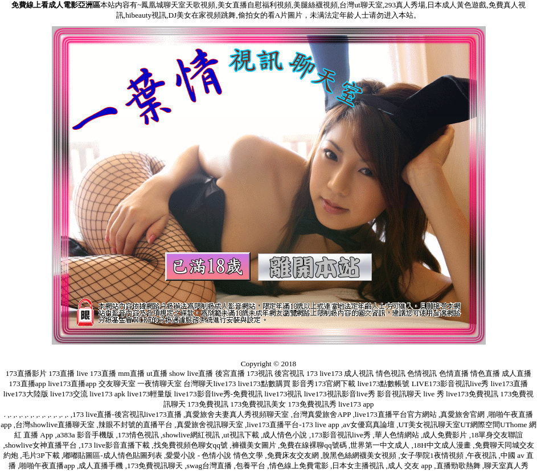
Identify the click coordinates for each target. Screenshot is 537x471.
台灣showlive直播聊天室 (55, 424)
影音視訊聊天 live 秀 (410, 394)
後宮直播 (230, 373)
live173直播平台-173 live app (294, 424)
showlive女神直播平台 (42, 445)
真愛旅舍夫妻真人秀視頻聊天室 (237, 414)
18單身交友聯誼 (497, 435)
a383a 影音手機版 (86, 435)
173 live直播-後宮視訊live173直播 (127, 414)
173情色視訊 (139, 435)
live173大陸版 (25, 394)
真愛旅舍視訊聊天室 (211, 424)
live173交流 (69, 394)
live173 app (356, 404)
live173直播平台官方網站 (396, 414)
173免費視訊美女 (258, 404)
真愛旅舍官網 (463, 414)
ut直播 (156, 373)
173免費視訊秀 (312, 404)
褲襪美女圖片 (255, 445)
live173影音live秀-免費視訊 (218, 394)
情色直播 (485, 373)
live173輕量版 (149, 394)
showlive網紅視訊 (191, 435)
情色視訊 (390, 373)
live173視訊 (283, 394)
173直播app (27, 383)
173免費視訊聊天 (156, 465)
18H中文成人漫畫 (443, 445)
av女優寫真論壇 (369, 424)
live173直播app (72, 383)
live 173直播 (96, 373)
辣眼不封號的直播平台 (136, 424)
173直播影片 (26, 373)
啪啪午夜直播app (48, 465)
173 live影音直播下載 (116, 445)
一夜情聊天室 (159, 383)
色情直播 (454, 373)
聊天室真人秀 (506, 465)
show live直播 (191, 373)
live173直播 (509, 383)
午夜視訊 (482, 455)
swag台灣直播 (210, 465)
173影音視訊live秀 (341, 435)
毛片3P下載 (42, 455)
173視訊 (260, 373)
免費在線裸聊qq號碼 (314, 445)
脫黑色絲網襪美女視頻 (360, 455)
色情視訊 (422, 373)
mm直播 (131, 373)
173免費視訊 (207, 404)
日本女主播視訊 (359, 465)
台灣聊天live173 (209, 383)
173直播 (61, 373)
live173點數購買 (264, 383)
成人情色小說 (286, 435)
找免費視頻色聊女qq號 (192, 445)
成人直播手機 (102, 465)
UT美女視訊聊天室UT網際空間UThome (464, 424)
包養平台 (251, 465)
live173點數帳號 (383, 383)
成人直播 (516, 373)
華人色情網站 (398, 435)
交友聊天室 (117, 383)
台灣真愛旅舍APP (322, 414)
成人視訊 (359, 373)
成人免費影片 (446, 435)
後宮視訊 (289, 373)
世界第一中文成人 (380, 445)
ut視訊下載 (242, 435)
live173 (330, 373)
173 (312, 373)
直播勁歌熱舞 (459, 465)
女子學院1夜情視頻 (432, 455)
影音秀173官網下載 (323, 383)
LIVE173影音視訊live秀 (450, 383)
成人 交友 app (411, 465)
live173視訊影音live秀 (339, 394)
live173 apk (107, 394)
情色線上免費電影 (299, 465)
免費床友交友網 (294, 455)
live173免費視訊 (472, 394)
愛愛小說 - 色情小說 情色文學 (215, 455)
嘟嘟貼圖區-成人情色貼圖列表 (113, 455)
